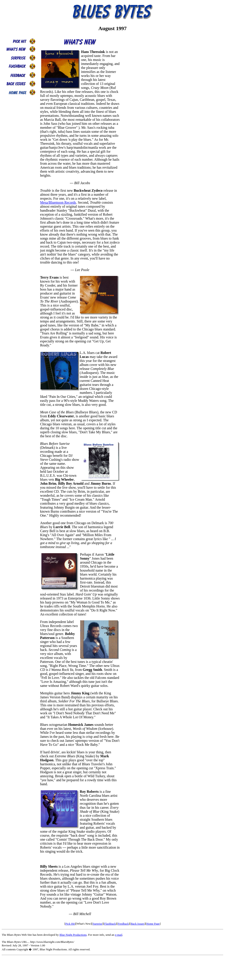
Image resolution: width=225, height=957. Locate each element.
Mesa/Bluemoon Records (58, 202)
